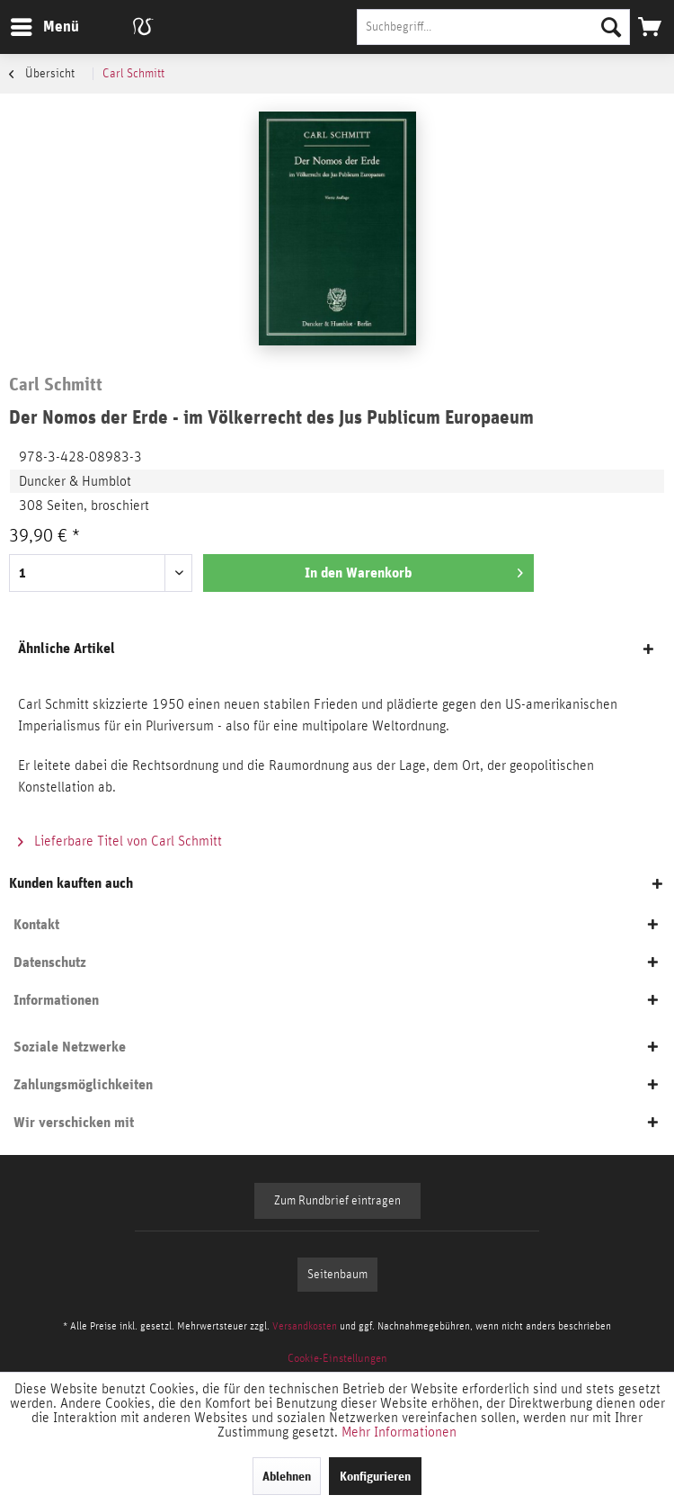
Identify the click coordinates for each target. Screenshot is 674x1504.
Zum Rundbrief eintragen (337, 1201)
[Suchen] (611, 27)
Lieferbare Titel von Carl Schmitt (120, 841)
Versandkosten (304, 1325)
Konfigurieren (375, 1476)
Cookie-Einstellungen (337, 1359)
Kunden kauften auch (71, 882)
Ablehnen (286, 1476)
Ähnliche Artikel (66, 648)
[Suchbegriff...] (493, 27)
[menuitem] (44, 27)
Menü (31, 24)
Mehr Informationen (399, 1432)
